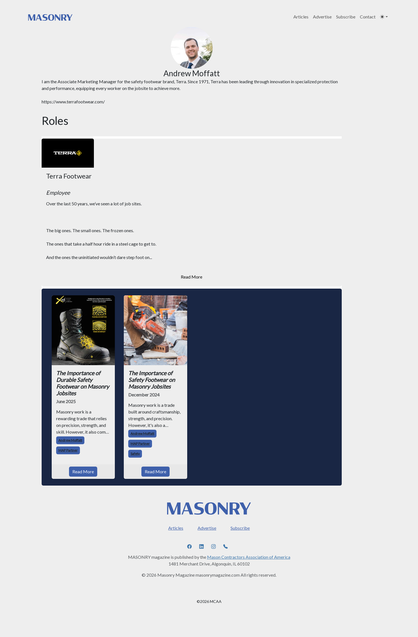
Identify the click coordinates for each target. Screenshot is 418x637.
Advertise (322, 16)
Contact (368, 16)
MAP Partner (68, 450)
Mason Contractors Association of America (248, 557)
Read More (191, 276)
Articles (300, 16)
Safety (135, 453)
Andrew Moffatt (70, 440)
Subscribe (345, 16)
